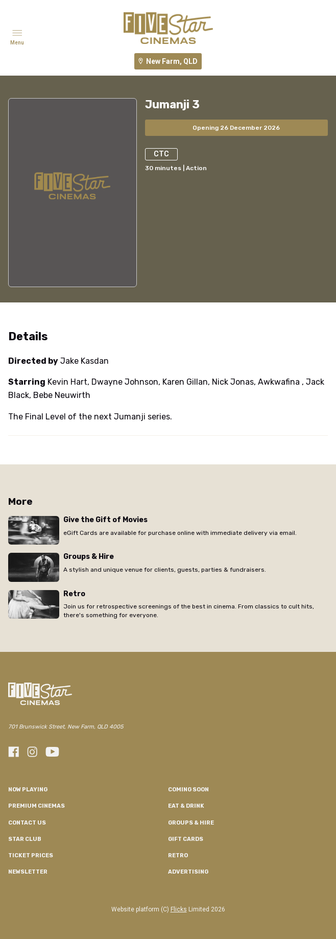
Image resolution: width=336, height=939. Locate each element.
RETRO (178, 855)
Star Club (24, 839)
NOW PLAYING (27, 789)
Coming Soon (188, 789)
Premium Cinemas (36, 806)
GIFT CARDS (185, 839)
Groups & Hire (191, 822)
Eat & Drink (186, 806)
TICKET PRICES (30, 855)
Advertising (188, 871)
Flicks (179, 909)
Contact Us (27, 822)
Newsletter (27, 871)
